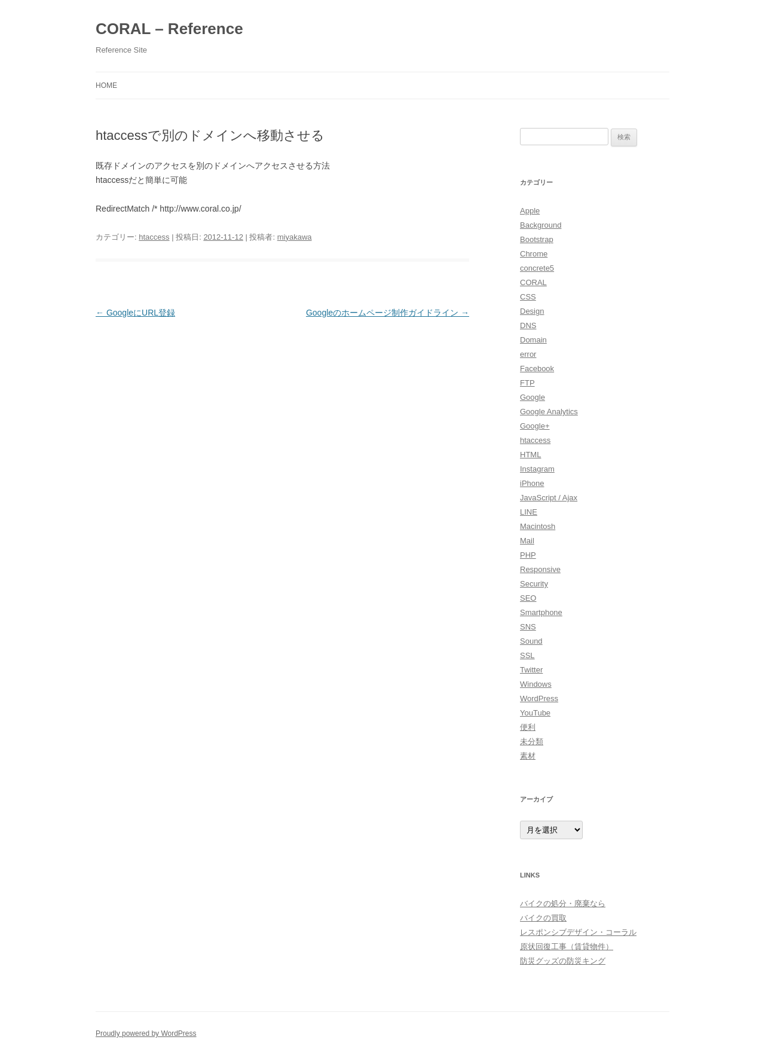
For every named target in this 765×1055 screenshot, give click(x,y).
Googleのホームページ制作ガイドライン (387, 312)
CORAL (533, 282)
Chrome (533, 253)
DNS (528, 325)
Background (540, 225)
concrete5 (537, 268)
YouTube (535, 712)
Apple (530, 210)
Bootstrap (536, 239)
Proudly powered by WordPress (146, 1033)
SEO (528, 598)
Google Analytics (549, 411)
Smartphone (541, 612)
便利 (528, 727)
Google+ (535, 425)
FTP (527, 382)
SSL (527, 655)
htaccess (154, 237)
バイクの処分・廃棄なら (562, 903)
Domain (533, 339)
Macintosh (537, 526)
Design (532, 311)
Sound (531, 641)
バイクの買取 (543, 917)
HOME (106, 85)
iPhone (532, 483)
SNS (528, 626)
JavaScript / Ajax (548, 497)
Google (532, 397)
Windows (536, 684)
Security (534, 583)
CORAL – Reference (169, 29)
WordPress (539, 698)
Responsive (540, 569)
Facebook (537, 368)
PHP (528, 555)
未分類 (531, 741)
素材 (528, 755)
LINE (528, 511)
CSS (528, 296)
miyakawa (294, 237)
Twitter (531, 669)
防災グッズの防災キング (562, 960)
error (528, 354)
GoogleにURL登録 (135, 312)
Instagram (537, 468)
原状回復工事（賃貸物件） (566, 946)
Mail (527, 540)
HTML (530, 454)
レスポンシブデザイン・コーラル (578, 932)
